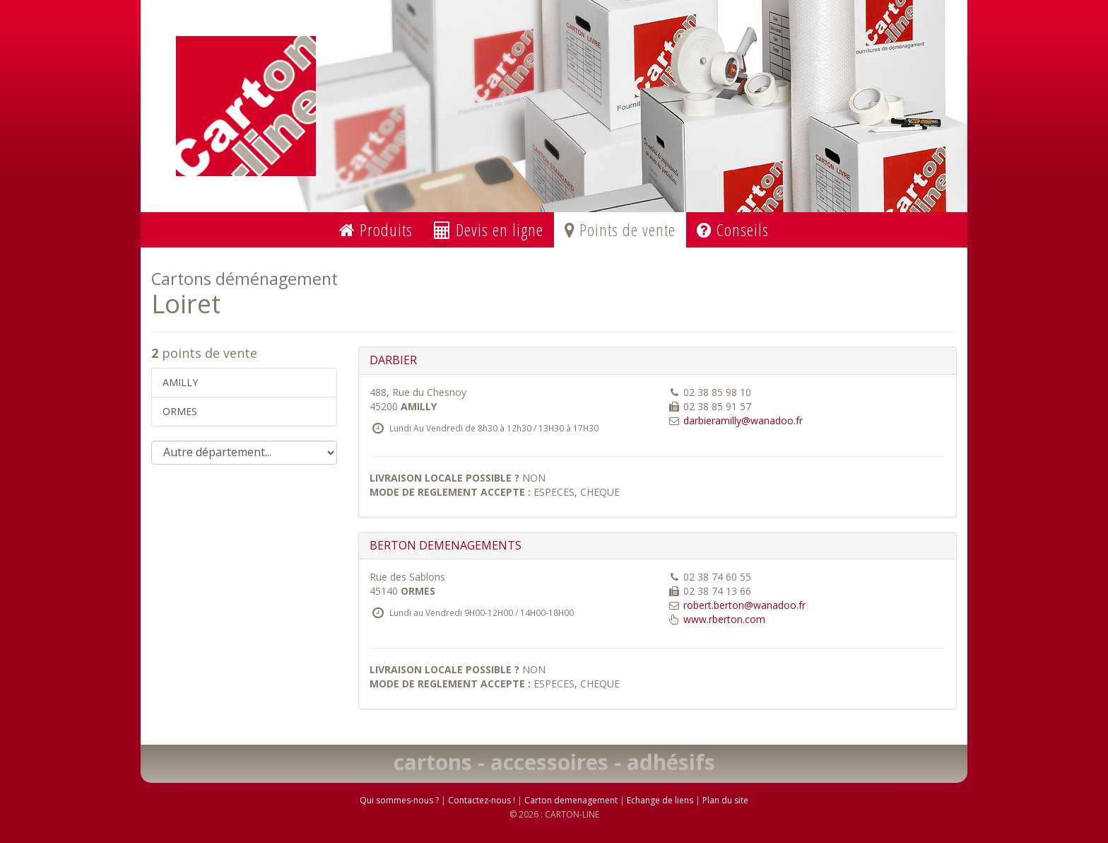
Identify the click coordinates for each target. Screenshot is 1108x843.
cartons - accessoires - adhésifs (554, 762)
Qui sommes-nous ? (399, 800)
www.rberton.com (724, 619)
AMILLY (180, 382)
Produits (376, 229)
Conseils (733, 229)
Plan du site (725, 800)
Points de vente (620, 229)
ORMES (180, 411)
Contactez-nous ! (481, 800)
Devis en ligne (488, 229)
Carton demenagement (571, 800)
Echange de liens (660, 800)
